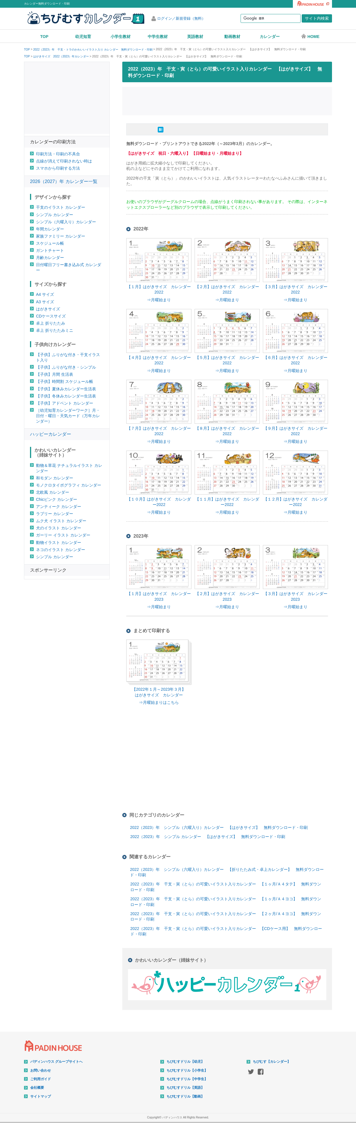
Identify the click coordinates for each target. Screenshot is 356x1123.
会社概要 (37, 1088)
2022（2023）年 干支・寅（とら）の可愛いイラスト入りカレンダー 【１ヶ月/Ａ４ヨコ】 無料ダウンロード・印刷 (225, 902)
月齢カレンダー (50, 257)
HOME (310, 36)
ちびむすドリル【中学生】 (187, 1079)
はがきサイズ (48, 309)
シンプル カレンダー (54, 214)
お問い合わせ (40, 1070)
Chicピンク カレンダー (56, 499)
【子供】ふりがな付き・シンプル (66, 367)
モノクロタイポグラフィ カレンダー (68, 485)
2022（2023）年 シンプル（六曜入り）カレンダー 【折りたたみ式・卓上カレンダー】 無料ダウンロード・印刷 (227, 872)
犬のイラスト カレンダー (58, 528)
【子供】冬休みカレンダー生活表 (66, 396)
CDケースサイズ (51, 316)
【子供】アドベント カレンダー (64, 403)
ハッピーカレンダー (50, 434)
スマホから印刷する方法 (58, 168)
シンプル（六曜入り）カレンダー (66, 222)
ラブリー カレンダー (54, 513)
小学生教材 (121, 36)
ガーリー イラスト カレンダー (63, 535)
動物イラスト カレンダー (58, 542)
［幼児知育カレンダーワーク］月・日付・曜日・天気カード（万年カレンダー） (68, 415)
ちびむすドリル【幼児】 (185, 1062)
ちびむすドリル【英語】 (185, 1088)
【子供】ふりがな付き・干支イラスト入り (68, 357)
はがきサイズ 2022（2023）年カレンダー (61, 56)
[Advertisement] (227, 100)
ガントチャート (50, 250)
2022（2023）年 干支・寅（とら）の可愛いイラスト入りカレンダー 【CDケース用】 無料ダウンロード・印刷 (226, 931)
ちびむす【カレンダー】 (272, 1062)
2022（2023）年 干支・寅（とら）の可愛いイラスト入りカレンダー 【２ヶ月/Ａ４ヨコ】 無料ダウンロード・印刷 (225, 916)
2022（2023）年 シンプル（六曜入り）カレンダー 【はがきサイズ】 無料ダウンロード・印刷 (219, 827)
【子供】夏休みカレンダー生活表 (66, 389)
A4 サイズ (45, 294)
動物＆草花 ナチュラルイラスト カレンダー (69, 468)
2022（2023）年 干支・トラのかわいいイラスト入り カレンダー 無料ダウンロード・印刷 (92, 49)
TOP (44, 36)
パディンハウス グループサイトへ (56, 1062)
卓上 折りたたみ (50, 323)
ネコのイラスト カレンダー (60, 549)
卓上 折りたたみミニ (54, 330)
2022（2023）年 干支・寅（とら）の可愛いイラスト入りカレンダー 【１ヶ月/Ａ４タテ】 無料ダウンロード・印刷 (225, 887)
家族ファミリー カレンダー (60, 236)
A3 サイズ (45, 302)
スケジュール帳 (50, 243)
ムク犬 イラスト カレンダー (61, 521)
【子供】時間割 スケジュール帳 (64, 381)
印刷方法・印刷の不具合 (58, 154)
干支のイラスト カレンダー (60, 207)
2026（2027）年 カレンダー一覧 (63, 181)
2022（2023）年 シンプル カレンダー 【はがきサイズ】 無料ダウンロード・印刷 (207, 836)
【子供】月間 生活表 (54, 374)
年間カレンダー (50, 229)
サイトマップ (40, 1096)
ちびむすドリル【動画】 (185, 1096)
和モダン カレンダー (54, 478)
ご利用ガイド (40, 1079)
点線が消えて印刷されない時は (64, 161)
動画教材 (232, 36)
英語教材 (195, 36)
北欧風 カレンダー (52, 492)
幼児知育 (83, 36)
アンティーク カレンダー (58, 506)
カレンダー (270, 36)
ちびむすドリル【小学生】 (187, 1070)
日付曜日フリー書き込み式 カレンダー (68, 267)
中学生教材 (158, 36)
